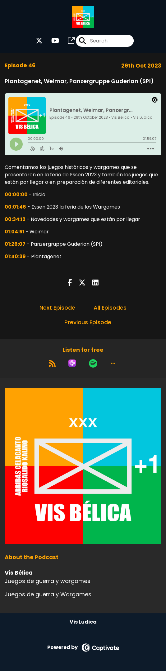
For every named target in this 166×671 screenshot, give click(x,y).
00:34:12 (15, 219)
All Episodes (110, 307)
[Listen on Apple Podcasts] (72, 363)
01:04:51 (14, 231)
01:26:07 (15, 244)
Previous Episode (87, 322)
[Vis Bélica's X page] (39, 41)
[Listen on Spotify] (93, 363)
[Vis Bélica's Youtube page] (51, 41)
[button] (113, 363)
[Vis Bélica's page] (67, 41)
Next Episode (57, 307)
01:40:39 (15, 256)
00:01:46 (15, 206)
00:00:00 (16, 194)
